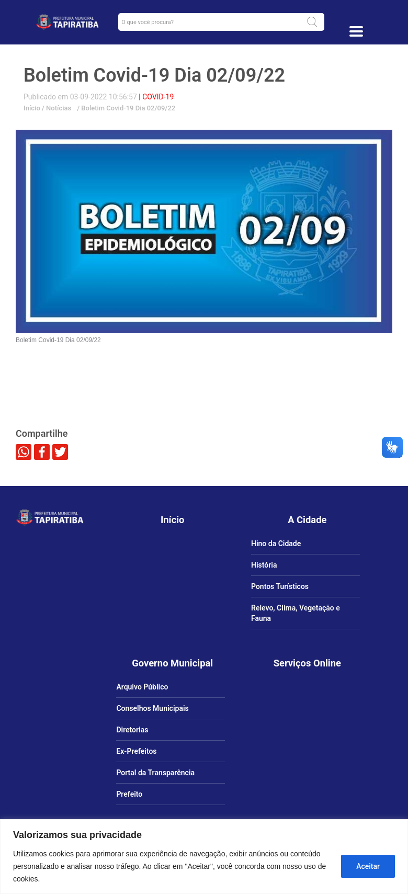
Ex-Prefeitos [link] (136, 751)
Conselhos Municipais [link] (152, 708)
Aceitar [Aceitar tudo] (368, 866)
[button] (312, 22)
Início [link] (32, 108)
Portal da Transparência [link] (155, 772)
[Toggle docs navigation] (356, 31)
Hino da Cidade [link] (276, 543)
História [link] (264, 565)
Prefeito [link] (129, 794)
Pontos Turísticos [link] (280, 586)
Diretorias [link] (132, 730)
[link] (67, 22)
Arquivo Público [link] (142, 687)
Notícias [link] (57, 108)
